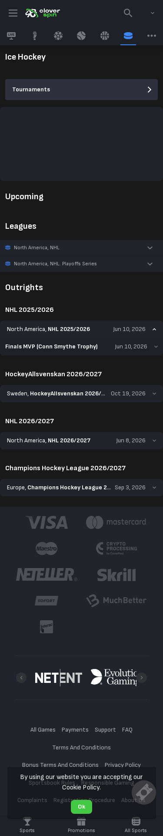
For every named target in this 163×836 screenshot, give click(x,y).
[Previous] (21, 677)
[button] (81, 248)
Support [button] (105, 729)
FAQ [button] (127, 729)
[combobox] (146, 13)
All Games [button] (43, 729)
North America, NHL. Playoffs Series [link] (55, 264)
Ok (81, 806)
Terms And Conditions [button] (81, 747)
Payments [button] (75, 729)
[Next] (141, 677)
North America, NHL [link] (37, 247)
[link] (42, 13)
